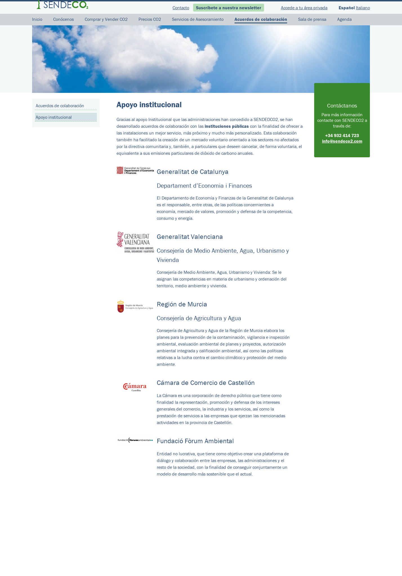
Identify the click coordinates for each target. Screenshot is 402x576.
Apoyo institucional (54, 117)
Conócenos (63, 19)
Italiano (363, 7)
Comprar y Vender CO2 (106, 19)
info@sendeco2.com (342, 141)
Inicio (37, 19)
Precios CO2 (150, 19)
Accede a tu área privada (304, 7)
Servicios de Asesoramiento (198, 19)
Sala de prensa (312, 19)
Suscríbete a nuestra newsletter (228, 7)
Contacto (181, 7)
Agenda (344, 19)
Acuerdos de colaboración (260, 19)
